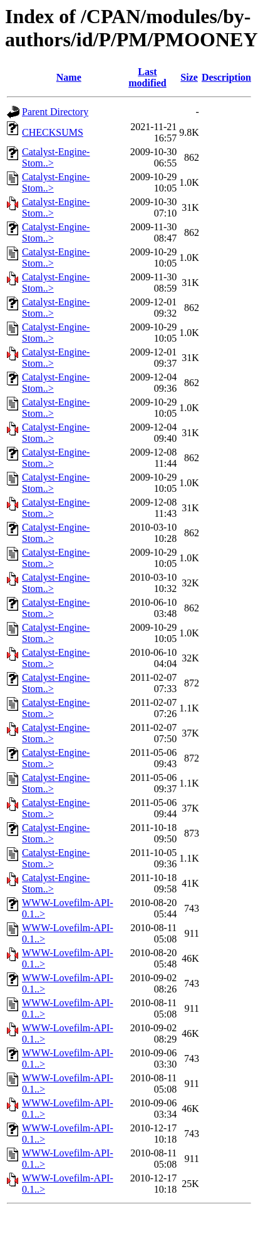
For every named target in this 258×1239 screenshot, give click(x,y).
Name (68, 77)
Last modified (147, 77)
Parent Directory (55, 111)
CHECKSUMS (52, 132)
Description (226, 77)
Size (189, 77)
